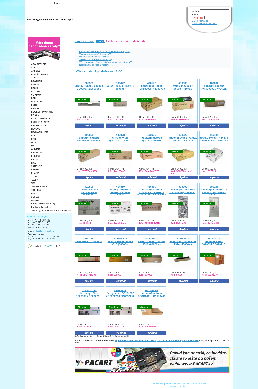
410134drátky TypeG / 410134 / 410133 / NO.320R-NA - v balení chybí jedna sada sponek (214, 141)
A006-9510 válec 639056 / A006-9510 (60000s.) (120, 241)
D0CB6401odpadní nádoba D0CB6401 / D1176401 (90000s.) (151, 294)
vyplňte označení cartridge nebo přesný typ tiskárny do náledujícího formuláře (156, 340)
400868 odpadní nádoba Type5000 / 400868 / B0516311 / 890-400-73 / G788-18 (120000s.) (89, 141)
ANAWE (49, 246)
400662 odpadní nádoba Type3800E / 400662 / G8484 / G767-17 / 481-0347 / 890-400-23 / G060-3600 (214, 90)
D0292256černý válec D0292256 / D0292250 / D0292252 (120, 293)
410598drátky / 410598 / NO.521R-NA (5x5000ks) (89, 191)
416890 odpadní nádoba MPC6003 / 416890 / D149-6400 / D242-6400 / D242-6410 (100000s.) (151, 192)
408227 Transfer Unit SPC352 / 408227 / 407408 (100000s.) (183, 139)
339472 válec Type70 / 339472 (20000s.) (120, 86)
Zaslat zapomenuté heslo (204, 23)
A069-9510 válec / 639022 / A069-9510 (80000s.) (151, 241)
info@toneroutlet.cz (44, 231)
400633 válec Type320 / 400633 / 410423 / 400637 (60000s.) (183, 87)
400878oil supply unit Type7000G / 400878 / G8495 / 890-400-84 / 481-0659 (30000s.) (120, 141)
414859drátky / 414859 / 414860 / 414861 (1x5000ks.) (120, 191)
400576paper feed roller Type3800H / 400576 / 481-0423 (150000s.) (151, 87)
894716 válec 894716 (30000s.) (89, 240)
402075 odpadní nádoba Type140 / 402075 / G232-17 (151, 139)
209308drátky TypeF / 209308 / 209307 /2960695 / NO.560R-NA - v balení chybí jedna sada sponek (89, 90)
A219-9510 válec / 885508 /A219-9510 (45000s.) (183, 241)
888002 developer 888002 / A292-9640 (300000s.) (182, 189)
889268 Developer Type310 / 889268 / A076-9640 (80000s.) (214, 191)
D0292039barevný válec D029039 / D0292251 (214, 241)
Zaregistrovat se (200, 21)
